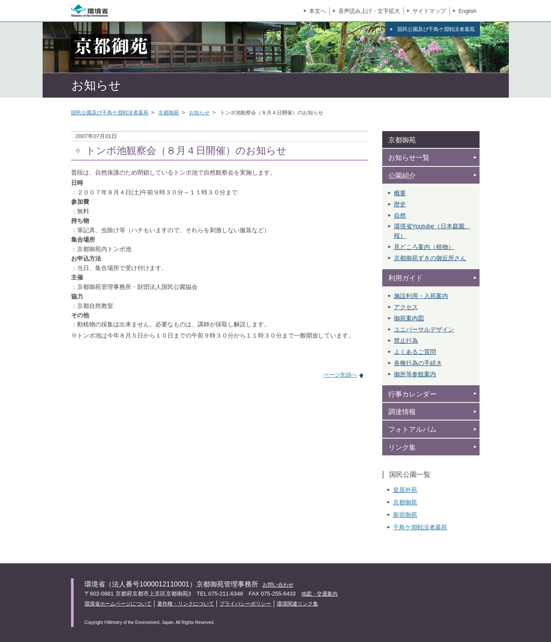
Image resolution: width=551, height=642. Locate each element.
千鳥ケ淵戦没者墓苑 (420, 527)
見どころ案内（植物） (424, 246)
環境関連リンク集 (297, 604)
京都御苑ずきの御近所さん (430, 258)
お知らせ (199, 113)
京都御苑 (168, 113)
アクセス (406, 307)
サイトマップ (429, 11)
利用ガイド (405, 278)
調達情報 (402, 411)
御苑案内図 (409, 318)
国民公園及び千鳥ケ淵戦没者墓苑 (110, 113)
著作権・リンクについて (185, 604)
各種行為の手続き (418, 362)
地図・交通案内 (319, 594)
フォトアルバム (412, 429)
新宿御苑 (405, 514)
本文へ (317, 11)
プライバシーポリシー (245, 604)
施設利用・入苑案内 (421, 295)
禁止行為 (406, 340)
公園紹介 (402, 175)
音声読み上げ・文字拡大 (369, 11)
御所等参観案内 (415, 374)
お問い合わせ (278, 585)
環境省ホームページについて (118, 604)
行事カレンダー (412, 394)
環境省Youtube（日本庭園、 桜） (432, 231)
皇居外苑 (405, 489)
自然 (400, 215)
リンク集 (402, 447)
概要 (400, 193)
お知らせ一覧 (409, 157)
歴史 (400, 204)
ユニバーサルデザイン (424, 329)
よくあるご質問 (415, 351)
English (467, 11)
